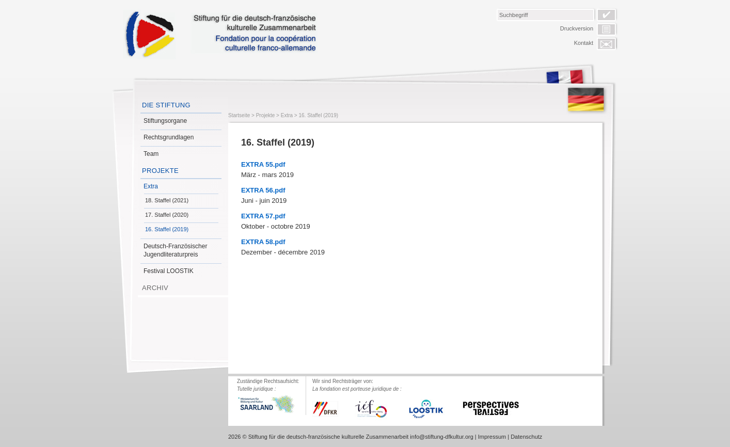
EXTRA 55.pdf (263, 164)
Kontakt (583, 43)
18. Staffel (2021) (166, 200)
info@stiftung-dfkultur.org (441, 437)
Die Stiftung (166, 105)
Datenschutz (526, 437)
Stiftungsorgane (165, 120)
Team (151, 153)
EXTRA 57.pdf (263, 216)
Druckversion (576, 28)
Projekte (160, 170)
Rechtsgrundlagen (169, 137)
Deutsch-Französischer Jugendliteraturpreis (175, 250)
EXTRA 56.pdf (263, 190)
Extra (151, 186)
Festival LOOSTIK (169, 271)
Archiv (155, 288)
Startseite (239, 115)
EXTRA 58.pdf (263, 242)
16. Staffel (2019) (166, 229)
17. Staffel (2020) (166, 215)
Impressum (492, 437)
